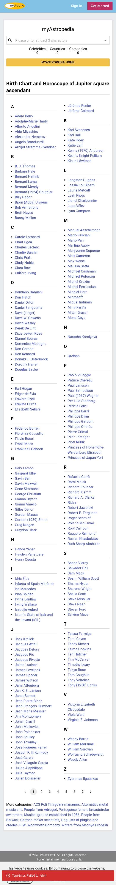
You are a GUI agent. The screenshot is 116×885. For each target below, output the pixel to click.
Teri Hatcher (77, 654)
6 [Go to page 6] (74, 791)
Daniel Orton (24, 302)
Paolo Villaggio (79, 375)
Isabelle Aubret (26, 610)
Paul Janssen (78, 385)
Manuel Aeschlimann (84, 230)
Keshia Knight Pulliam (85, 156)
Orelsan (74, 356)
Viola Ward (76, 715)
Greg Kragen (24, 525)
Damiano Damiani (29, 292)
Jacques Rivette (27, 660)
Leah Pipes (76, 195)
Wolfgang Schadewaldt (86, 754)
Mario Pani (76, 240)
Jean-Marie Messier (30, 711)
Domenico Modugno (31, 344)
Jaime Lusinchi (26, 665)
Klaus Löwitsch (79, 161)
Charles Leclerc (27, 247)
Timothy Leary (79, 665)
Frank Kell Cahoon (29, 449)
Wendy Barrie (78, 739)
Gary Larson (24, 468)
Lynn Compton (79, 211)
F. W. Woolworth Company (39, 825)
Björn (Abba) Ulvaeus (31, 202)
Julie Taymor (25, 773)
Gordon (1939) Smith (31, 520)
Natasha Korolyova (82, 337)
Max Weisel (77, 261)
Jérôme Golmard (81, 111)
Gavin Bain (23, 478)
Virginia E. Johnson (83, 720)
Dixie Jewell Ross (28, 333)
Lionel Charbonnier (82, 201)
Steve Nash (76, 604)
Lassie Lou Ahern (81, 185)
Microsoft (75, 297)
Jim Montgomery (28, 716)
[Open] (105, 40)
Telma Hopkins (79, 649)
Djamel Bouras (26, 339)
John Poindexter (27, 732)
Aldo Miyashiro (26, 132)
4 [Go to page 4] (58, 791)
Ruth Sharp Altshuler (84, 544)
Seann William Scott (83, 578)
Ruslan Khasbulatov (83, 539)
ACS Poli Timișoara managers (56, 804)
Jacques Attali (26, 644)
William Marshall (81, 744)
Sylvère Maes (78, 614)
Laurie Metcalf (79, 190)
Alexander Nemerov (30, 137)
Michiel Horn (78, 292)
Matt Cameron (79, 256)
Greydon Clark (26, 530)
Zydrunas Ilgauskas (83, 779)
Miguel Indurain (80, 302)
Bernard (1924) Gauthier (33, 192)
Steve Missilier (79, 599)
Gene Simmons (27, 489)
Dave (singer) (25, 313)
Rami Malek (77, 482)
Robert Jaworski (80, 508)
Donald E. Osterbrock (31, 359)
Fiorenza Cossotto (29, 434)
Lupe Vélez (76, 206)
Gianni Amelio (26, 504)
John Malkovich (27, 727)
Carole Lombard (27, 237)
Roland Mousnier (81, 523)
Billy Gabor (23, 197)
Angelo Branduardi (29, 142)
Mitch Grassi (77, 313)
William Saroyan (80, 749)
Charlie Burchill (26, 252)
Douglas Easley (27, 369)
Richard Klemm (79, 492)
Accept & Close (20, 880)
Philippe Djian (78, 416)
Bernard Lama (26, 182)
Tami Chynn (77, 639)
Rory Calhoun (78, 528)
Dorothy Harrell (26, 364)
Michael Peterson (81, 276)
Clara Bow (23, 268)
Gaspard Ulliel (25, 473)
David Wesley (25, 323)
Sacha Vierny (78, 563)
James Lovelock (27, 670)
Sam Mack (76, 573)
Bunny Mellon (25, 218)
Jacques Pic (24, 654)
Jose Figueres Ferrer (31, 747)
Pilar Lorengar (79, 437)
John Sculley (25, 737)
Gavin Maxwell (26, 484)
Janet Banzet (25, 696)
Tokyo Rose (77, 670)
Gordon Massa (26, 515)
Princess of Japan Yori (85, 458)
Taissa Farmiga (80, 634)
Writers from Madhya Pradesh (84, 825)
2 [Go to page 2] (41, 791)
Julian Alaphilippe (29, 768)
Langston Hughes (81, 180)
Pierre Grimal (78, 432)
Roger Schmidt (79, 518)
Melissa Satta (78, 266)
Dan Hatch (23, 297)
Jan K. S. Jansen (28, 691)
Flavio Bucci (24, 439)
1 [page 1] (33, 791)
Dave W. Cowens (28, 318)
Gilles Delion (24, 509)
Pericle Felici (78, 406)
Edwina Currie (25, 404)
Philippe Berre (78, 411)
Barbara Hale (25, 171)
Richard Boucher (80, 487)
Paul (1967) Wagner (83, 396)
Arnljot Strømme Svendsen (35, 147)
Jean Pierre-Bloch (28, 701)
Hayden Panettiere (29, 554)
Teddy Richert (78, 644)
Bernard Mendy (27, 187)
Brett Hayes (24, 213)
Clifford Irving (25, 273)
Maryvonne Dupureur (84, 251)
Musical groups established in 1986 (52, 815)
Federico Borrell (27, 428)
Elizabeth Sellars (28, 409)
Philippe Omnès (80, 427)
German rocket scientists (39, 820)
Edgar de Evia (25, 394)
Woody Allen (77, 760)
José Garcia (24, 758)
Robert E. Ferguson (82, 513)
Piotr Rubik (76, 442)
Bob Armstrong (27, 207)
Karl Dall (74, 135)
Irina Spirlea (24, 594)
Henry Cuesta (25, 559)
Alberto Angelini (27, 126)
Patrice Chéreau (80, 380)
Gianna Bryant (26, 499)
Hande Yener (25, 549)
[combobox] (58, 40)
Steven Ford (77, 609)
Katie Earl (75, 145)
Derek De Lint (25, 328)
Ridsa (72, 503)
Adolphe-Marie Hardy (31, 121)
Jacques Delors (27, 649)
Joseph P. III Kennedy (31, 752)
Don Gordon (24, 349)
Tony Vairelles (78, 680)
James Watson (26, 680)
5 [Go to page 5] (66, 791)
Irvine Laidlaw (25, 599)
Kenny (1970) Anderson (86, 151)
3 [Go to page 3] (49, 791)
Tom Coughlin (78, 675)
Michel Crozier (79, 282)
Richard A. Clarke (81, 497)
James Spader (26, 675)
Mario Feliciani (79, 235)
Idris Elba (22, 579)
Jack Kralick (24, 639)
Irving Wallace (26, 604)
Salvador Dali (78, 568)
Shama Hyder (78, 584)
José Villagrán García (31, 763)
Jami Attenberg (27, 685)
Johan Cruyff (25, 722)
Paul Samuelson (80, 391)
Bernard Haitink (27, 177)
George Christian (28, 494)
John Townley (25, 742)
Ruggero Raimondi (82, 533)
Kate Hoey (76, 140)
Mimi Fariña (77, 307)
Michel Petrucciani (82, 287)
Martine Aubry (79, 245)
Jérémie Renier (79, 106)
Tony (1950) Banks (82, 685)
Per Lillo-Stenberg (81, 401)
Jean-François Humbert (33, 706)
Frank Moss (24, 444)
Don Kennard (25, 354)
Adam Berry (24, 116)
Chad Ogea (23, 242)
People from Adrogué (40, 810)
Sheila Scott (77, 594)
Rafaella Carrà (79, 477)
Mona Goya (76, 318)
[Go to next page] (90, 791)
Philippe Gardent (81, 422)
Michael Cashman (82, 271)
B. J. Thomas (25, 166)
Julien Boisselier (28, 778)
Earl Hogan (23, 389)
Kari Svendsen (79, 130)
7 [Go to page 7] (82, 791)
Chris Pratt (23, 258)
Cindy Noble (24, 263)
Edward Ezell (25, 399)
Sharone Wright (80, 589)
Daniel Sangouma (28, 308)
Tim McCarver (79, 659)
